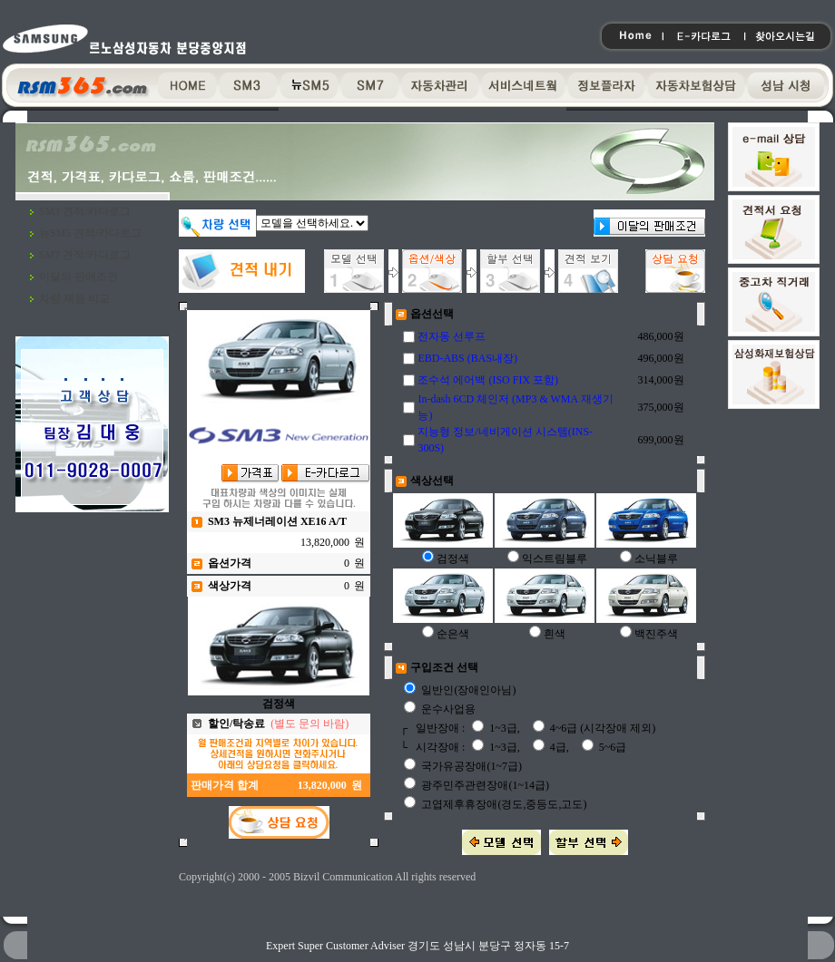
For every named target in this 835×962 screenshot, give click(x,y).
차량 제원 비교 (74, 298)
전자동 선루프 (452, 336)
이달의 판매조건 (78, 276)
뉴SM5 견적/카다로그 (90, 233)
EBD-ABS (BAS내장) (467, 358)
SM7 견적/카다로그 (85, 254)
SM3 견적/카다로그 (85, 211)
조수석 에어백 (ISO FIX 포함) (488, 380)
